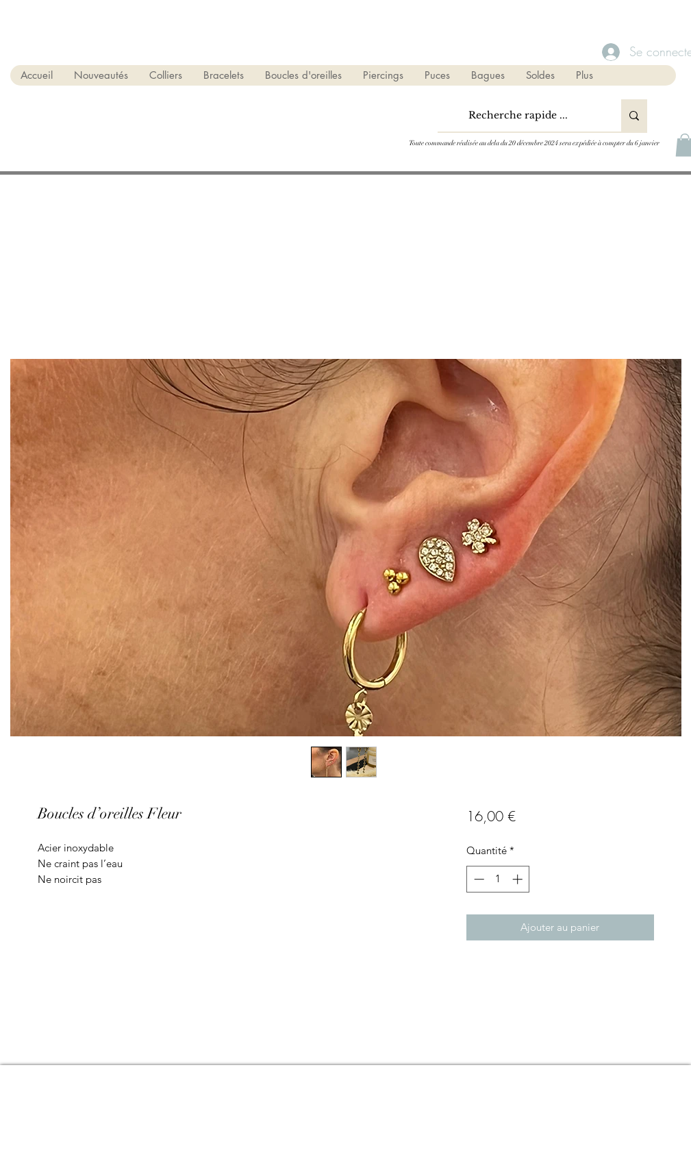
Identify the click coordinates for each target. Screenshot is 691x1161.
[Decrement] (477, 879)
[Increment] (519, 879)
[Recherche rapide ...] (518, 115)
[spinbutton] (498, 879)
